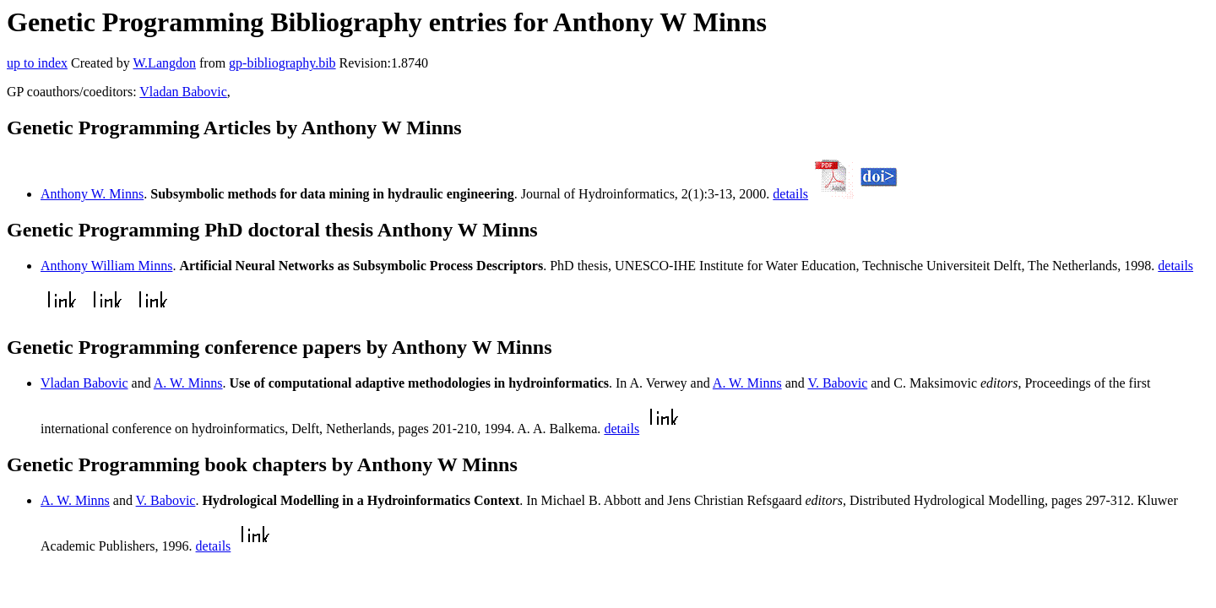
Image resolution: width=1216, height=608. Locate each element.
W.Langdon (164, 63)
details (790, 194)
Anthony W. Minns (92, 194)
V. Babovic (837, 383)
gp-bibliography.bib (282, 63)
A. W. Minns (188, 383)
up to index (37, 63)
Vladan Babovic (183, 91)
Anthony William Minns (106, 265)
